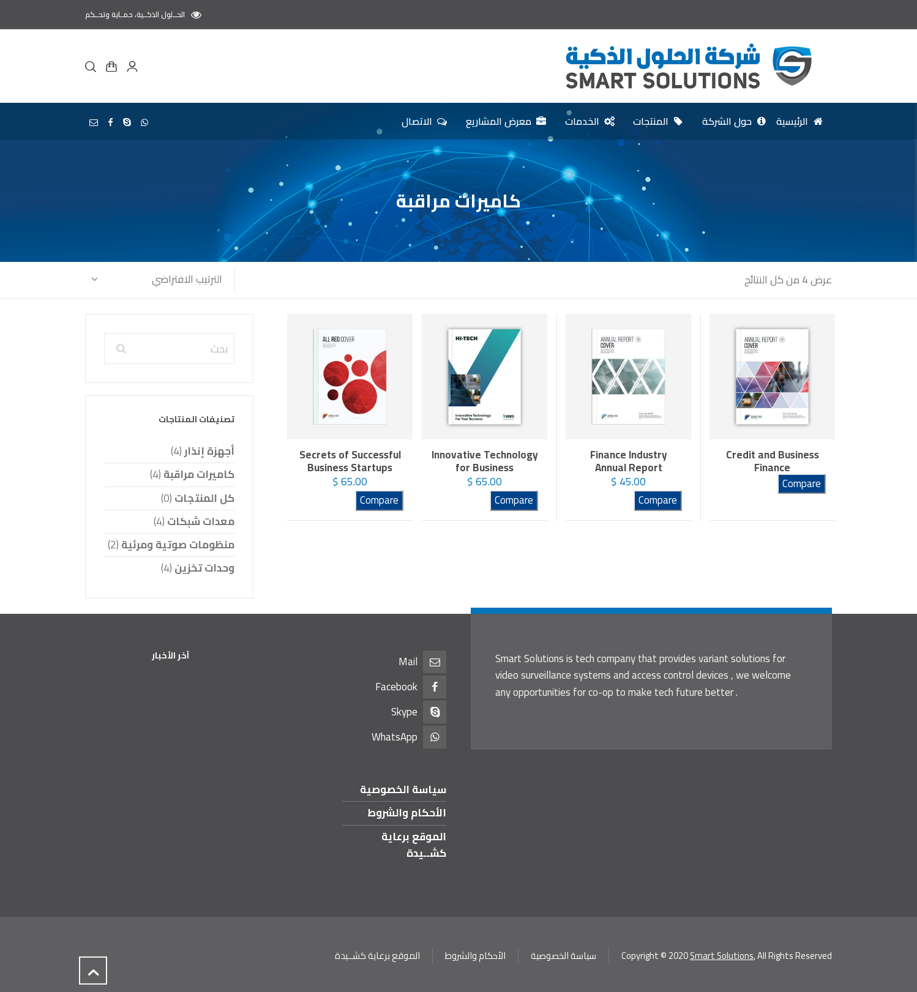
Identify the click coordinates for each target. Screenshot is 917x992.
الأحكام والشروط (406, 812)
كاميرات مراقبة (198, 474)
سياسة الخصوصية (403, 789)
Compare (801, 483)
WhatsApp (394, 737)
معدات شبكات (200, 521)
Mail (408, 661)
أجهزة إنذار (209, 451)
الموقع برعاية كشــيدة (413, 845)
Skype (404, 712)
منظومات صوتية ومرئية (177, 544)
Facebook (396, 686)
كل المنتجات (204, 498)
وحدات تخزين (204, 568)
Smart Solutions (722, 955)
